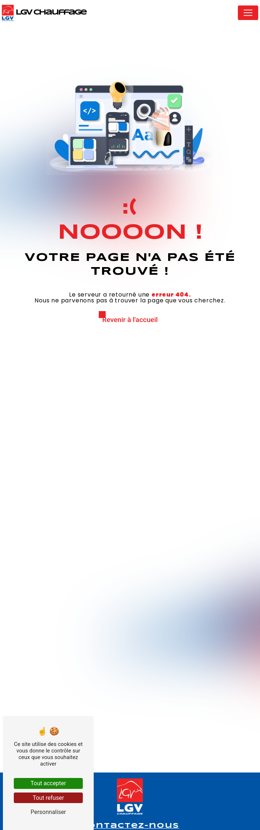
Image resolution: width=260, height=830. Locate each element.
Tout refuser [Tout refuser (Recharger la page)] (48, 797)
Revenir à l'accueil (130, 319)
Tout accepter (48, 783)
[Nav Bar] (248, 12)
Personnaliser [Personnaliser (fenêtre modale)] (48, 812)
